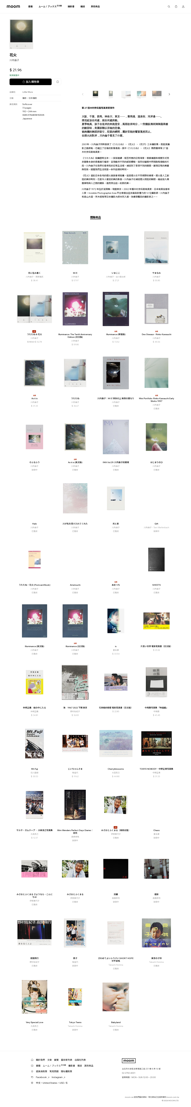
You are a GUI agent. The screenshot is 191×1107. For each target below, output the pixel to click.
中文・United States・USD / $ (51, 1082)
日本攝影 (33, 98)
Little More (27, 92)
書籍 (30, 6)
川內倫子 (14, 60)
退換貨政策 (41, 1071)
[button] (169, 94)
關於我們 (40, 1059)
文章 (49, 1059)
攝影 (24, 98)
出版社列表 (80, 1059)
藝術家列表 (66, 1059)
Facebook (42, 1077)
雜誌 (82, 6)
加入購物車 (30, 82)
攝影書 (71, 6)
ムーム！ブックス (50, 6)
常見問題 (54, 1071)
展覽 (56, 1059)
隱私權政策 (66, 1071)
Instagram (58, 1077)
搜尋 (169, 7)
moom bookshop (13, 7)
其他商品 (95, 6)
